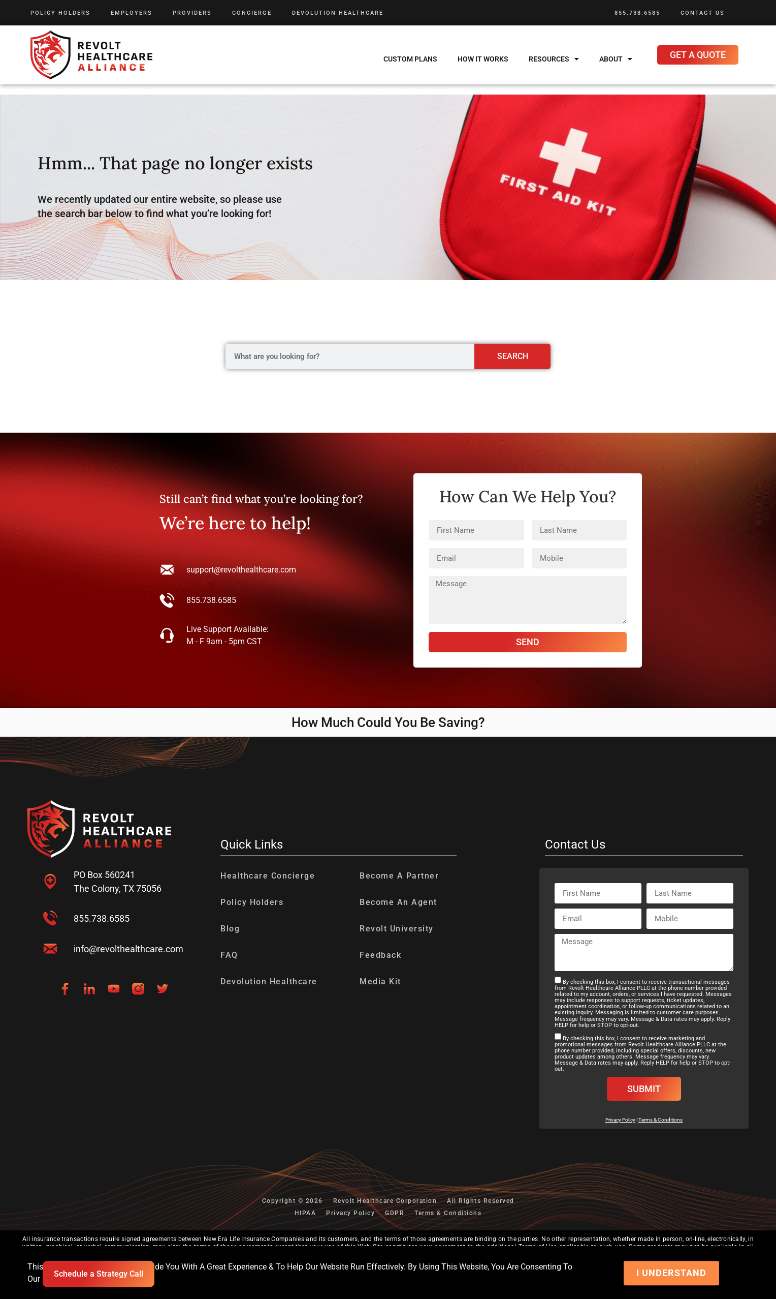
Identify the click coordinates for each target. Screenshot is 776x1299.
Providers (192, 13)
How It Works (483, 59)
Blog (230, 928)
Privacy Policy (350, 1213)
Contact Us (703, 13)
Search (512, 356)
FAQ (229, 955)
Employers (131, 13)
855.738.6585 (637, 13)
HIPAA (305, 1213)
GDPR (394, 1213)
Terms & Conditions (660, 1120)
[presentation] (20, 1276)
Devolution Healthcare (337, 13)
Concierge (252, 13)
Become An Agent (398, 902)
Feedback (380, 955)
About (615, 59)
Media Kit (380, 981)
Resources (554, 59)
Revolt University (397, 928)
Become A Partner (399, 876)
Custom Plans (410, 59)
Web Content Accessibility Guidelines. (282, 1283)
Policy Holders (60, 13)
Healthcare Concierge (267, 876)
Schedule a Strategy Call (98, 1274)
